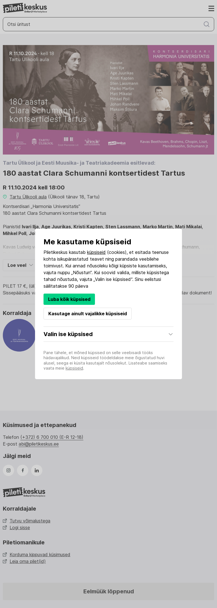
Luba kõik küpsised (69, 299)
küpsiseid (96, 252)
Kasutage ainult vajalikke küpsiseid (87, 313)
